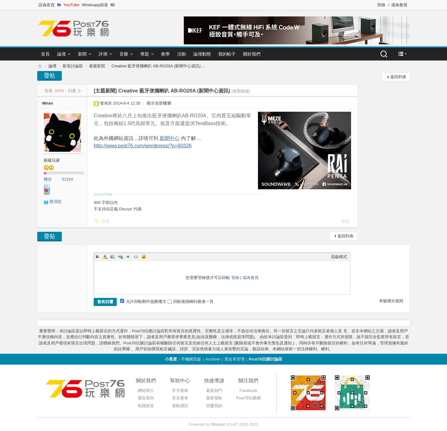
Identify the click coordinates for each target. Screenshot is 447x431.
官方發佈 (180, 390)
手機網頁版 (191, 359)
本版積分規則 (391, 301)
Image (113, 257)
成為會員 (399, 4)
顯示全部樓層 (159, 103)
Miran (47, 103)
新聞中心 (169, 138)
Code (136, 257)
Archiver (212, 359)
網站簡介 (146, 390)
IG (113, 4)
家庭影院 (97, 66)
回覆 (106, 221)
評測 (103, 54)
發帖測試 (180, 405)
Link (120, 257)
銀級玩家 (52, 160)
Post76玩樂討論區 (265, 359)
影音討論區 (73, 66)
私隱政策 (146, 405)
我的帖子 (227, 54)
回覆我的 (214, 405)
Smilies (144, 257)
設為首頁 (46, 4)
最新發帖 (214, 398)
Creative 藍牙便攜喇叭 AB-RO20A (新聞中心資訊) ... (158, 66)
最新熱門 (214, 390)
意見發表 (180, 398)
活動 (181, 54)
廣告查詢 (146, 398)
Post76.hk (39, 65)
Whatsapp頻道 (95, 4)
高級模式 (339, 256)
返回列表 (398, 76)
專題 (144, 54)
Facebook (248, 390)
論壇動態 (202, 54)
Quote (128, 257)
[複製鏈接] (241, 91)
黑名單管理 (234, 359)
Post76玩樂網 (248, 398)
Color (105, 257)
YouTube (71, 4)
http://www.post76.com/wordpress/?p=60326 (143, 145)
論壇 (61, 54)
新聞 (82, 54)
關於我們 (251, 54)
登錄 (381, 4)
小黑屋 (171, 359)
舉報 (345, 221)
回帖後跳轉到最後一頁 (191, 301)
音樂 (124, 54)
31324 (67, 179)
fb (59, 4)
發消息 (55, 201)
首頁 (45, 54)
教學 (165, 54)
